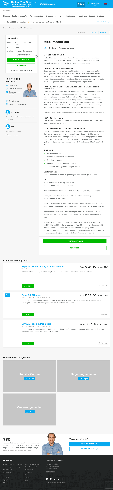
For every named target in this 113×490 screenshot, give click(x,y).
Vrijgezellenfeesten (69, 16)
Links (26, 480)
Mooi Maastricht (26, 28)
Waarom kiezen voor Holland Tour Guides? (17, 451)
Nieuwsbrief (29, 469)
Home (5, 28)
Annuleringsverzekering (11, 467)
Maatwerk (85, 16)
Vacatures (28, 475)
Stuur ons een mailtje (13, 93)
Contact (94, 16)
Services (6, 477)
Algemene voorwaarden (33, 464)
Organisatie (7, 472)
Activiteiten (7, 475)
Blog (4, 483)
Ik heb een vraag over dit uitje (21, 71)
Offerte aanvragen (21, 60)
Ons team (103, 16)
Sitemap (27, 477)
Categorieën (7, 469)
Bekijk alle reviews (13, 136)
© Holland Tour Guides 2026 (56, 482)
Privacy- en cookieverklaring (13, 464)
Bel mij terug (12, 101)
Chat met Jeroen (14, 89)
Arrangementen (37, 16)
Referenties (29, 472)
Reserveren (21, 66)
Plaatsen (6, 16)
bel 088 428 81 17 (89, 449)
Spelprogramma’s (19, 16)
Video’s (5, 480)
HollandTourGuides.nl (26, 3)
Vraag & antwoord (31, 467)
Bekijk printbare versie (16, 105)
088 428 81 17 (101, 21)
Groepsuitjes (52, 16)
